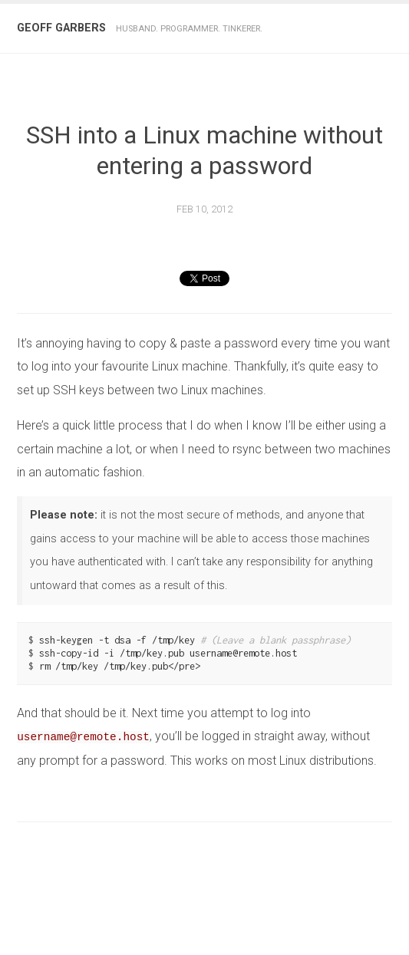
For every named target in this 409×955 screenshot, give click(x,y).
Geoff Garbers (61, 28)
